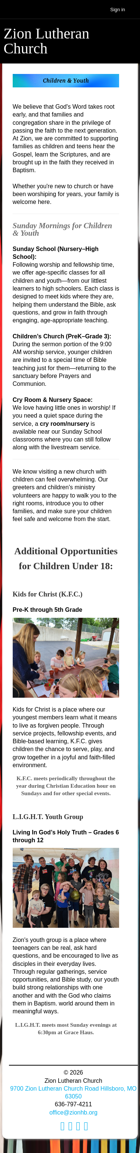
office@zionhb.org (73, 1112)
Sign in (117, 9)
